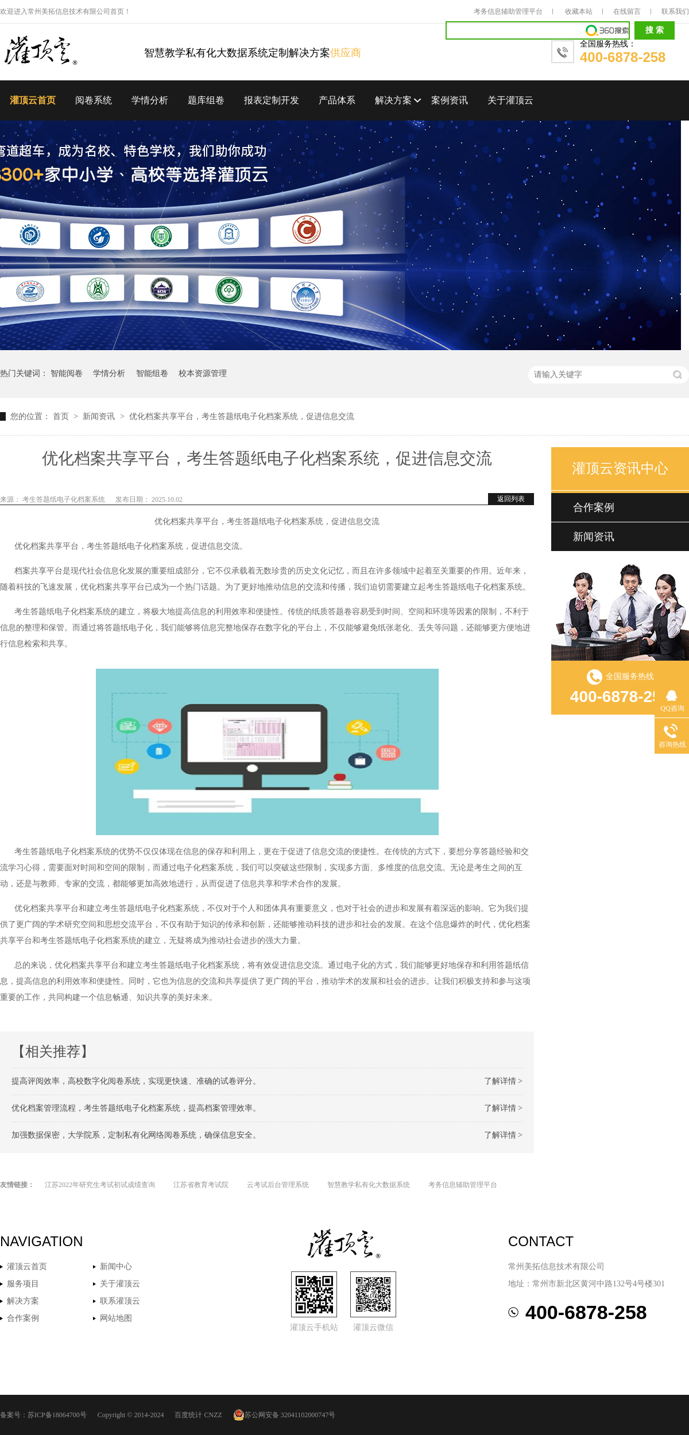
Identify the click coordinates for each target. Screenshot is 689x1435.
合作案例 (593, 507)
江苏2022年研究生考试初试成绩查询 (100, 1185)
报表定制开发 (271, 100)
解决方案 (393, 100)
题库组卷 (206, 100)
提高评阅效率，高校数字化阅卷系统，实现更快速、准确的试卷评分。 (136, 1081)
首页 (62, 416)
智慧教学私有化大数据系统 (368, 1185)
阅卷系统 (93, 100)
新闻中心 (116, 1266)
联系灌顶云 (120, 1301)
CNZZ (213, 1415)
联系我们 (675, 11)
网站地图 (116, 1318)
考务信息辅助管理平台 (508, 11)
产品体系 (337, 100)
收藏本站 (579, 11)
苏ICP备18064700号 (57, 1415)
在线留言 (627, 11)
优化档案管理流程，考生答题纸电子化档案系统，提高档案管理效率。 (136, 1108)
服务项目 (23, 1283)
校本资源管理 (203, 373)
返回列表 (511, 499)
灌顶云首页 (33, 100)
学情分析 (149, 100)
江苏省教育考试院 (201, 1185)
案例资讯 (449, 100)
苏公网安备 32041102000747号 (284, 1415)
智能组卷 (152, 373)
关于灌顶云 (510, 100)
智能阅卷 (67, 373)
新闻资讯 (100, 416)
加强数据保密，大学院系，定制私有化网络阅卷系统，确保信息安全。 (136, 1135)
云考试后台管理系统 (278, 1185)
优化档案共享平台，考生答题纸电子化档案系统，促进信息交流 (241, 416)
